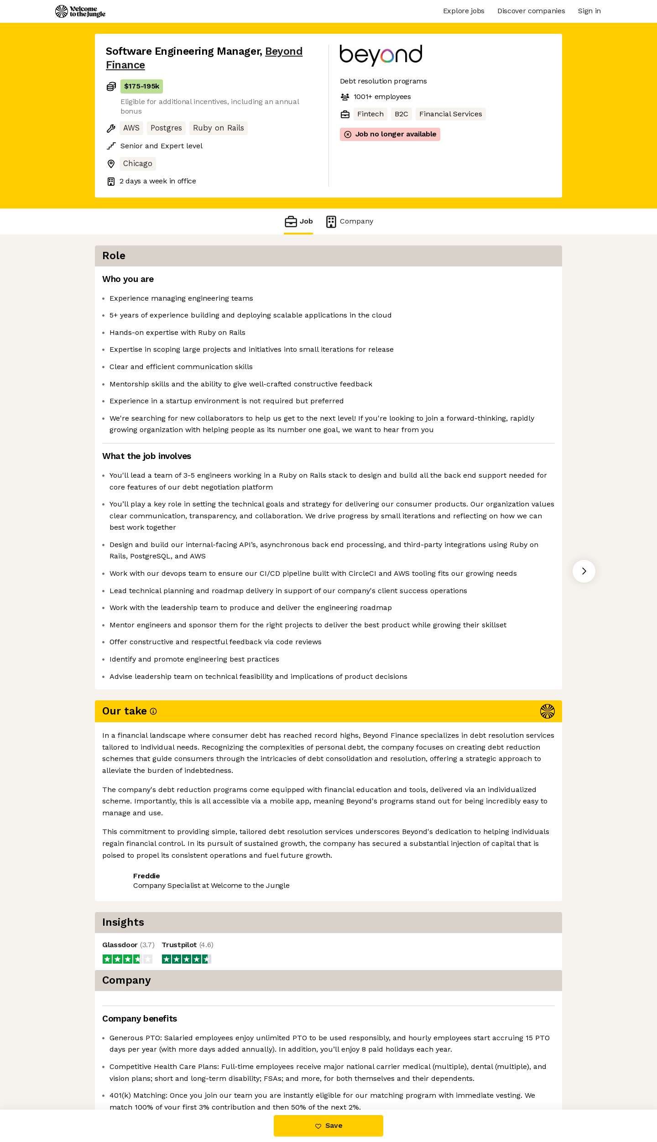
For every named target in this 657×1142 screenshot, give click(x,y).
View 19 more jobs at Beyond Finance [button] (235, 899)
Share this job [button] (131, 899)
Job (298, 221)
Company (348, 221)
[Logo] (80, 11)
